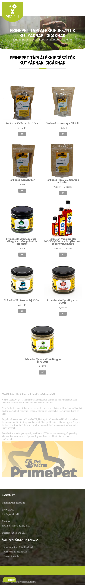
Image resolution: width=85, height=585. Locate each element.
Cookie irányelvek (12, 556)
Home (15, 40)
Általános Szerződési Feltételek (18, 547)
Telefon (11, 579)
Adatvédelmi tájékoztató (15, 551)
